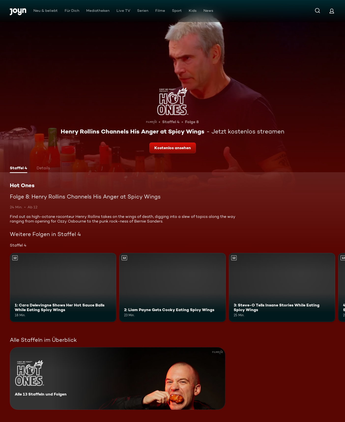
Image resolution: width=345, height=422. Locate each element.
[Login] (332, 11)
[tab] (18, 168)
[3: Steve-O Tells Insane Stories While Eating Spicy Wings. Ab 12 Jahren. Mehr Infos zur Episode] (282, 287)
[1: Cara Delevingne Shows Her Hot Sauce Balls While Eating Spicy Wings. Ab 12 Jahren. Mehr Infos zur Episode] (63, 287)
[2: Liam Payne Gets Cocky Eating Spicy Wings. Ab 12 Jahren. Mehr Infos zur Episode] (172, 287)
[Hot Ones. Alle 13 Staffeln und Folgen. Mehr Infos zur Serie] (117, 378)
